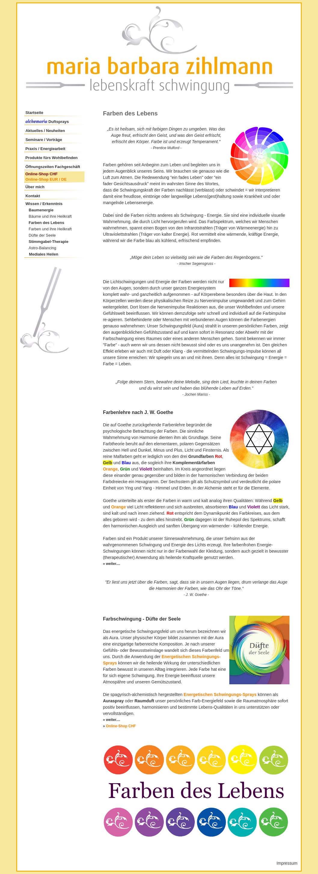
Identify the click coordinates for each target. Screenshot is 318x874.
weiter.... (113, 720)
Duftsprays (58, 121)
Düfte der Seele (42, 235)
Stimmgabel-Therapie (48, 241)
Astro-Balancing (42, 248)
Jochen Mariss (196, 394)
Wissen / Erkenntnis (44, 203)
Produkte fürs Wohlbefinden (51, 157)
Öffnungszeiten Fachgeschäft (52, 166)
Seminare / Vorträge (44, 139)
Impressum (287, 863)
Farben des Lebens (46, 222)
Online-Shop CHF (41, 174)
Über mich (34, 187)
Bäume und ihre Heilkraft (50, 216)
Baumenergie (41, 210)
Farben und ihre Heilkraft (50, 229)
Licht (155, 221)
